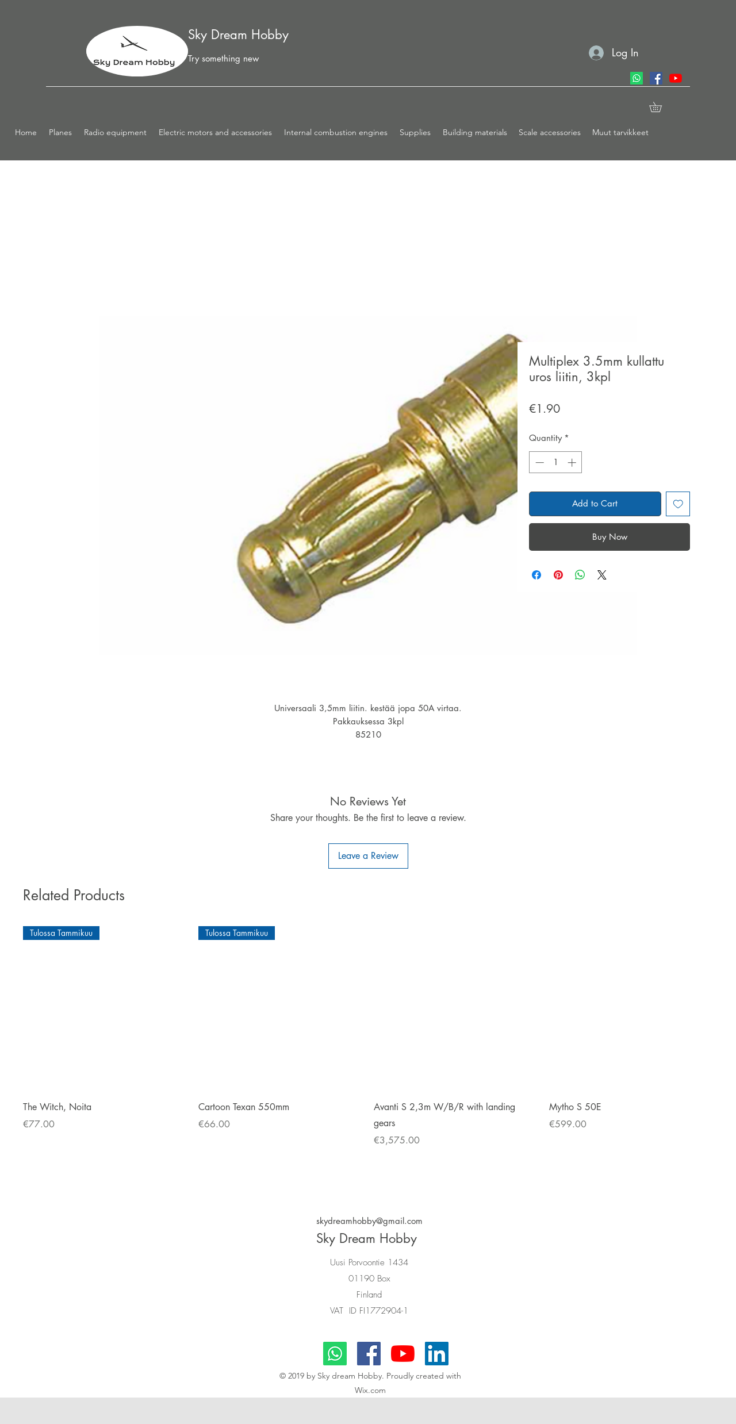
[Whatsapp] (636, 78)
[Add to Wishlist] (678, 504)
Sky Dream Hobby (238, 34)
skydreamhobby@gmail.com (369, 1220)
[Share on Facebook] (536, 575)
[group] (368, 1051)
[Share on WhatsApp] (580, 575)
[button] (60, 132)
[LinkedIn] (436, 1353)
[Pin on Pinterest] (558, 575)
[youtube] (675, 78)
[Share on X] (602, 575)
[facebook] (656, 78)
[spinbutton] (555, 462)
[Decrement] (538, 462)
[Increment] (573, 462)
